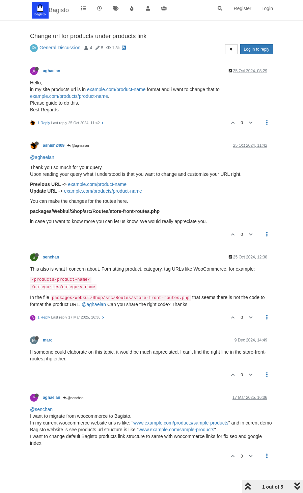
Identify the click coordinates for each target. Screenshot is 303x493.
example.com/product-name (116, 89)
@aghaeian (78, 145)
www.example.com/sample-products (176, 429)
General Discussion (59, 47)
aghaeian (51, 71)
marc (47, 340)
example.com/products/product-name (69, 96)
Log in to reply (256, 49)
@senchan (73, 398)
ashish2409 (53, 145)
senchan (51, 257)
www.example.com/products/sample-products (180, 423)
